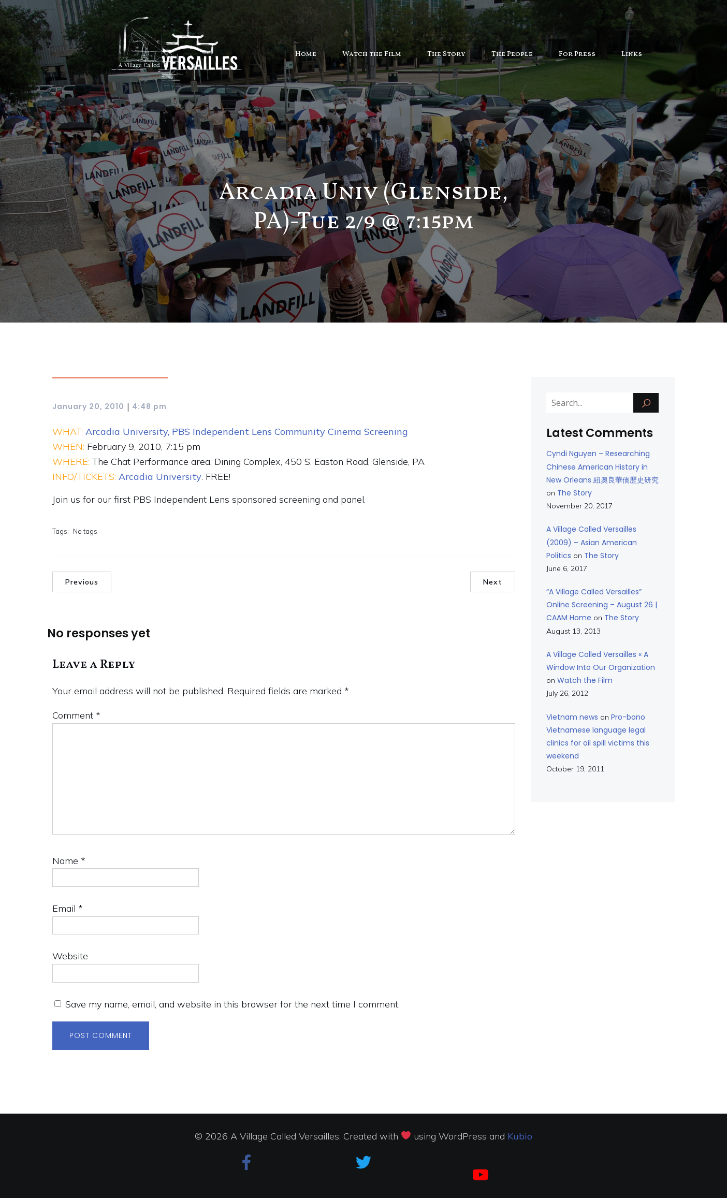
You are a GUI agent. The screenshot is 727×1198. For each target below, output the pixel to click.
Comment (76, 715)
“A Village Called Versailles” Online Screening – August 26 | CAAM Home (601, 605)
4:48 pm (149, 406)
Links (631, 54)
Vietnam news (572, 717)
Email (67, 908)
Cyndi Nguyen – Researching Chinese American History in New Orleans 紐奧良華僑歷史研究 (602, 466)
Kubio (519, 1136)
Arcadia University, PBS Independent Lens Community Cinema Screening (246, 431)
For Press (577, 54)
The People (512, 54)
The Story (446, 54)
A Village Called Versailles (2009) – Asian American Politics (591, 542)
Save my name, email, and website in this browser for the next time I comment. (232, 1004)
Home (305, 54)
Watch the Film (371, 54)
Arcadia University (160, 477)
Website (70, 956)
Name (68, 861)
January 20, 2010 (88, 406)
